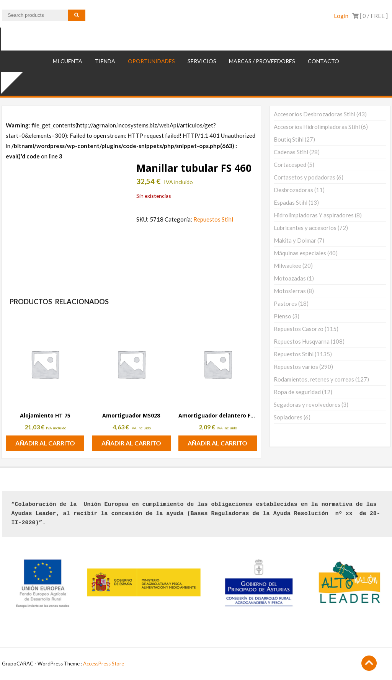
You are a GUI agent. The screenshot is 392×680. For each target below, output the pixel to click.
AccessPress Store (103, 663)
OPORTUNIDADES (151, 61)
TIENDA (105, 61)
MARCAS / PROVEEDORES (262, 61)
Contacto (323, 61)
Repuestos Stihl (213, 219)
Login (341, 15)
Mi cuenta (67, 61)
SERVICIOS (202, 61)
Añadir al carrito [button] (45, 443)
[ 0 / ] (370, 15)
